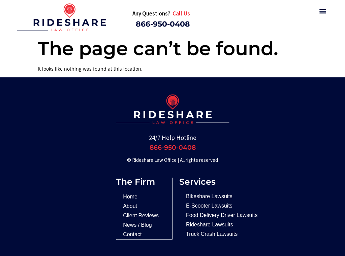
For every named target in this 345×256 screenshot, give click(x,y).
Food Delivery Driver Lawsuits (222, 215)
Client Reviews (141, 215)
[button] (322, 10)
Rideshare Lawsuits (209, 224)
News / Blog (137, 225)
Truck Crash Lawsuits (212, 234)
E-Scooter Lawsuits (209, 206)
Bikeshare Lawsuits (209, 196)
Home (130, 196)
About (130, 206)
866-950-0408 (163, 24)
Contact (132, 234)
